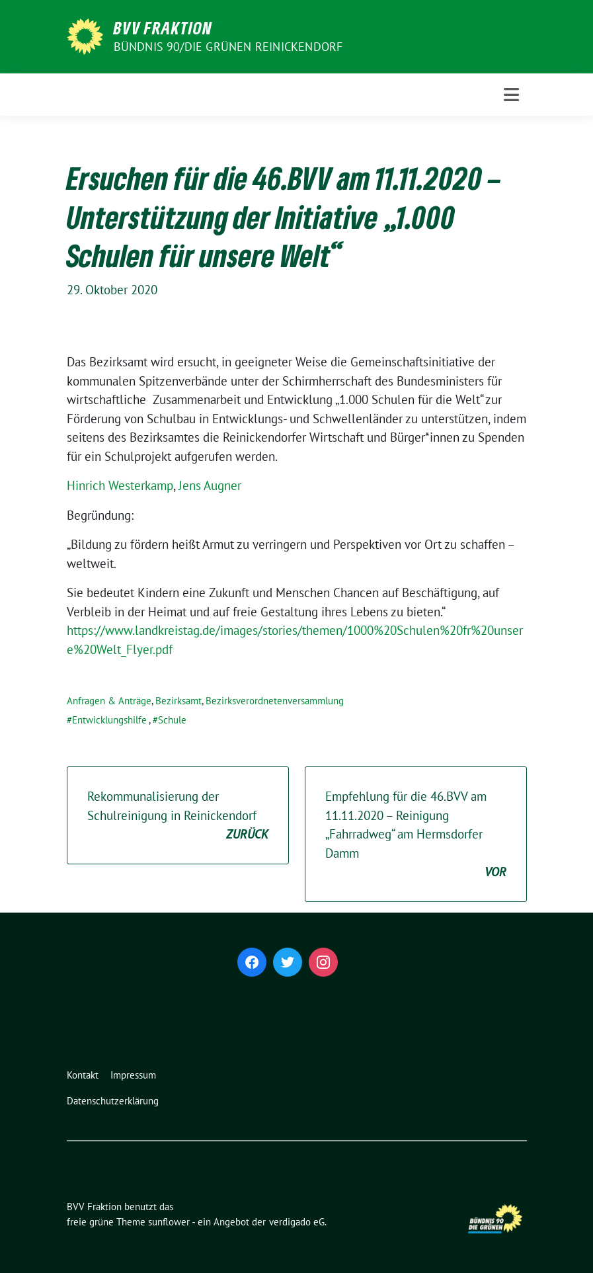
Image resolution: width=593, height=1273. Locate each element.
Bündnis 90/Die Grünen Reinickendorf (228, 46)
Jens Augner (209, 485)
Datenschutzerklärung (113, 1100)
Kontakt (83, 1075)
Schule (172, 720)
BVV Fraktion (163, 28)
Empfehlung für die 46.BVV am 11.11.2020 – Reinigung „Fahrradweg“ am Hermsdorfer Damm (415, 835)
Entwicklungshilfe (109, 720)
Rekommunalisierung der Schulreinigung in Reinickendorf (177, 816)
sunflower (169, 1221)
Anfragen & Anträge (109, 700)
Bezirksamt (178, 700)
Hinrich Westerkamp (120, 485)
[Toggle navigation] (511, 94)
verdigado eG (297, 1221)
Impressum (133, 1075)
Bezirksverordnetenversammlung (275, 700)
